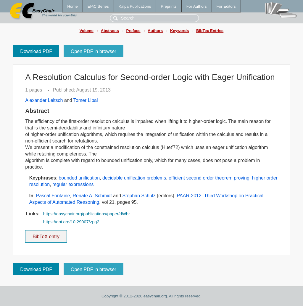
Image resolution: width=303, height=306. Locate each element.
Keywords (179, 30)
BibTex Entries (209, 30)
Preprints (168, 6)
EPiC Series (98, 6)
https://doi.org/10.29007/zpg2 (71, 222)
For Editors (226, 6)
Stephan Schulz (139, 195)
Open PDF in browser (93, 51)
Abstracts (110, 30)
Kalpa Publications (135, 6)
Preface (133, 30)
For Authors (196, 6)
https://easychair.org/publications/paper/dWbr (86, 214)
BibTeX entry (46, 234)
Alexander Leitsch (44, 100)
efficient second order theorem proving (209, 177)
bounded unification (79, 177)
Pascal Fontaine (53, 195)
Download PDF (36, 51)
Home (72, 6)
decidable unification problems (134, 177)
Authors (155, 30)
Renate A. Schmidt (92, 195)
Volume (87, 30)
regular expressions (73, 184)
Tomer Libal (85, 100)
